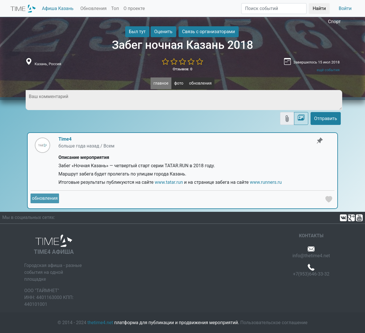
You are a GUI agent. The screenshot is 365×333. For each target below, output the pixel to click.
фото (178, 83)
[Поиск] (274, 8)
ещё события (328, 70)
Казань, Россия (48, 64)
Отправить (325, 118)
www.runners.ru (266, 182)
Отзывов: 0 (182, 69)
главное (161, 83)
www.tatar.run (169, 182)
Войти (345, 8)
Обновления (93, 8)
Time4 (65, 139)
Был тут (137, 31)
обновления (200, 83)
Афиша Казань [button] (58, 8)
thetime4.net (100, 322)
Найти (319, 8)
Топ (115, 8)
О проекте (134, 8)
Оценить (163, 31)
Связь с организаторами (208, 31)
